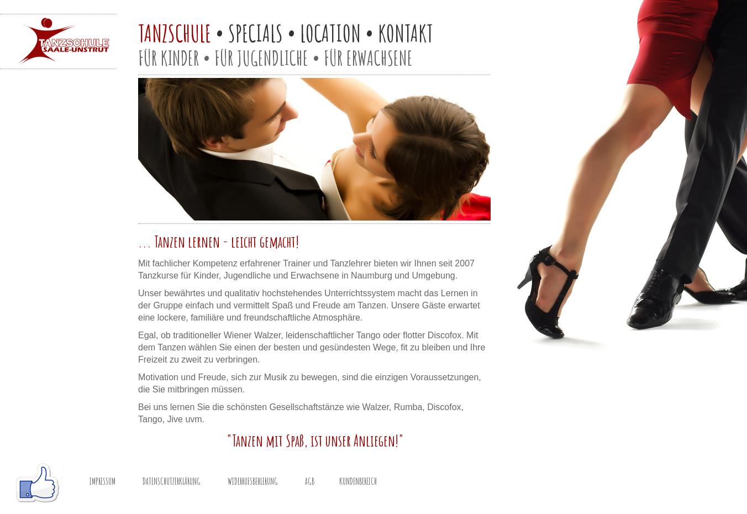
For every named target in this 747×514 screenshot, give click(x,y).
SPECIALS (255, 33)
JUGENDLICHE (272, 58)
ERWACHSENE (379, 58)
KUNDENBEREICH (358, 481)
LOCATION (330, 33)
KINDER (180, 58)
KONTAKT (405, 33)
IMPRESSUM (102, 481)
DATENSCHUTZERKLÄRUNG (172, 481)
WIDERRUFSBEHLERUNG (253, 481)
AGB (309, 481)
